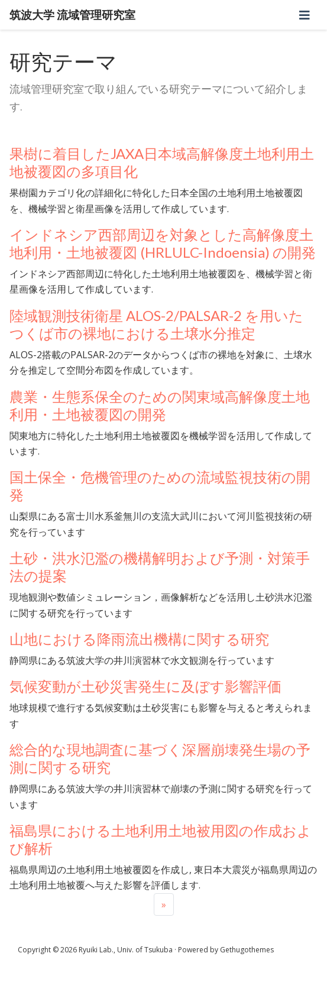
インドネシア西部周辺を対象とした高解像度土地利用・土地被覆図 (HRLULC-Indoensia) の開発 (162, 243)
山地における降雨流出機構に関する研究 (139, 638)
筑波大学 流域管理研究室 (72, 14)
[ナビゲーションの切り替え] (305, 15)
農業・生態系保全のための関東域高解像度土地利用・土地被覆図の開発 (159, 405)
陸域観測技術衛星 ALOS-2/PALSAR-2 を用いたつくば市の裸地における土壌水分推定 (156, 324)
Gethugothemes (247, 950)
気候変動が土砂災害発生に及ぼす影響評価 (145, 686)
